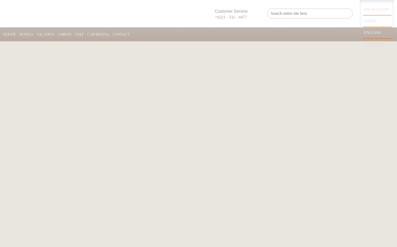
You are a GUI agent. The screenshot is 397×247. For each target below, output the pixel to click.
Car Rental (98, 34)
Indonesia (374, 44)
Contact (121, 34)
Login (370, 21)
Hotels (26, 34)
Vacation (45, 34)
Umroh (64, 34)
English (372, 32)
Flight (9, 34)
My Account (377, 9)
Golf (79, 34)
